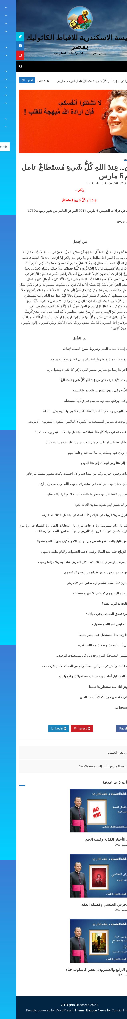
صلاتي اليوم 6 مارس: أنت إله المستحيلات (93, 766)
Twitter (88, 728)
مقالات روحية (114, 159)
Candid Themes (106, 1010)
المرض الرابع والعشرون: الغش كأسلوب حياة (85, 969)
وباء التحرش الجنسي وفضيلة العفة (93, 904)
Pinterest (66, 728)
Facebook (111, 728)
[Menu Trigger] (115, 8)
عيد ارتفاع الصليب (103, 752)
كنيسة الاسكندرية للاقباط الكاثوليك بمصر (63, 42)
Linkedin (42, 728)
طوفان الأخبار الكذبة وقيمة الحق (95, 839)
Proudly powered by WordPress (33, 1010)
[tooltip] (4, 36)
